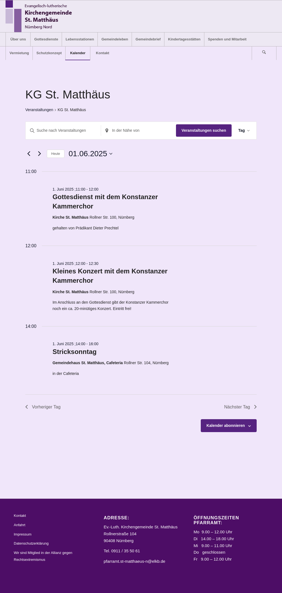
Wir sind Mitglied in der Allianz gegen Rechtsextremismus (43, 556)
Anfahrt (19, 525)
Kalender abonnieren (226, 425)
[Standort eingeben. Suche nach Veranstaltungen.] (138, 130)
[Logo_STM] (40, 16)
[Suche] (264, 53)
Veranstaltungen (39, 110)
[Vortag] (28, 153)
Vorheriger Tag (43, 407)
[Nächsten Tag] (39, 153)
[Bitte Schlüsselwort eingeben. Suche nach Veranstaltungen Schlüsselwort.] (63, 130)
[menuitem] (18, 39)
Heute (55, 154)
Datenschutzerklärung (31, 543)
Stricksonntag (75, 351)
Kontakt (20, 516)
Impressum (22, 534)
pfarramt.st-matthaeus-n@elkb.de (134, 561)
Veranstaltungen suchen (203, 130)
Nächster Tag (240, 407)
